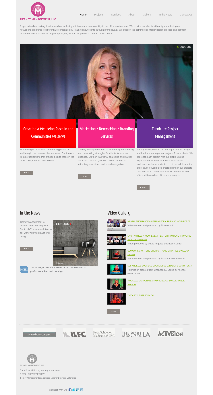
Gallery (147, 14)
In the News (165, 14)
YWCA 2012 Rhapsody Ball (141, 295)
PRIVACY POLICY (36, 374)
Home (83, 14)
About (132, 14)
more (26, 172)
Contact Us (186, 14)
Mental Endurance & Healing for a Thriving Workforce (158, 221)
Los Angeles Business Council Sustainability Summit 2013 (159, 266)
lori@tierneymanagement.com (44, 370)
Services (116, 14)
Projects (99, 14)
